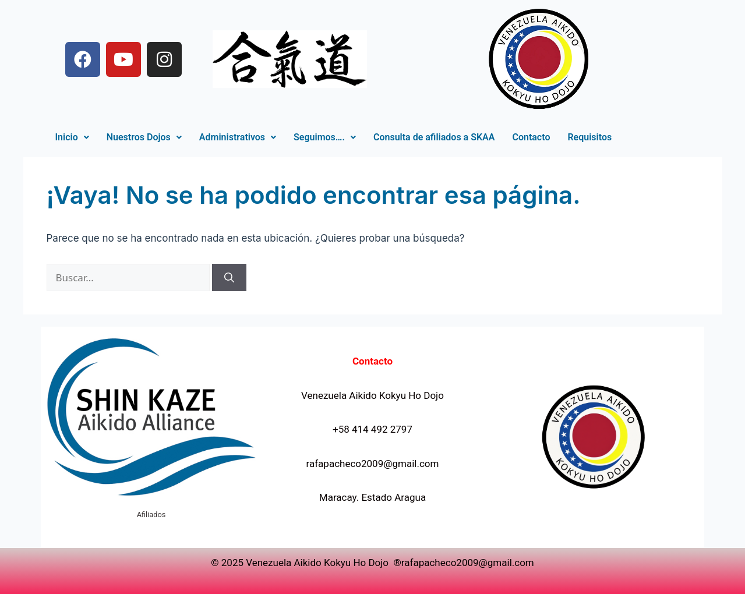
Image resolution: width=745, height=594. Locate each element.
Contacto (531, 137)
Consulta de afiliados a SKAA (434, 137)
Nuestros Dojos (144, 137)
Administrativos (237, 137)
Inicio (72, 137)
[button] (72, 137)
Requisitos (589, 137)
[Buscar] (229, 278)
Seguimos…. (325, 137)
